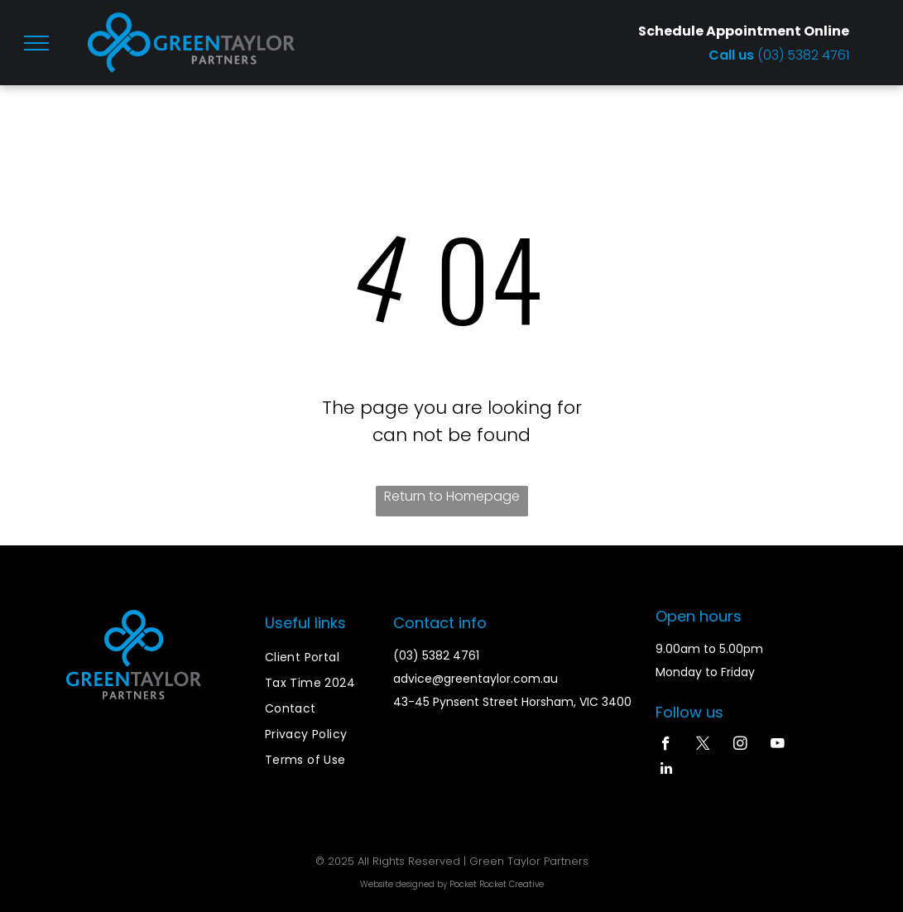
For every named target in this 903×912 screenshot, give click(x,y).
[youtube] (777, 745)
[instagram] (740, 745)
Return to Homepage (452, 496)
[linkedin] (666, 770)
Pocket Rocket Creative (496, 884)
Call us (732, 55)
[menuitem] (324, 657)
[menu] (36, 43)
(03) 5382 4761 (803, 55)
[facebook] (666, 745)
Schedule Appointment (719, 31)
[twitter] (703, 745)
